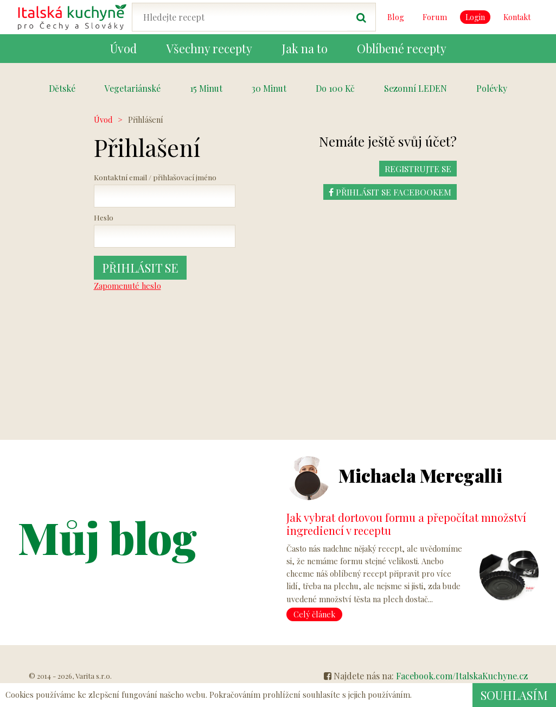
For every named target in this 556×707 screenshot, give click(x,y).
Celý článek (314, 614)
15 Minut (206, 88)
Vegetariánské (133, 88)
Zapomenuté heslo (127, 285)
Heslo (103, 217)
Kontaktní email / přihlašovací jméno (155, 177)
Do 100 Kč (335, 88)
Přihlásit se (140, 267)
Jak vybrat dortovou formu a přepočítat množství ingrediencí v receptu (406, 524)
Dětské (62, 88)
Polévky (491, 88)
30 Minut (269, 88)
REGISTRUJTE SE (417, 168)
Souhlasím (514, 695)
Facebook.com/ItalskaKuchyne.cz (462, 675)
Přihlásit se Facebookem (389, 192)
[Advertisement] (498, 276)
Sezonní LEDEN (415, 88)
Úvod (103, 119)
